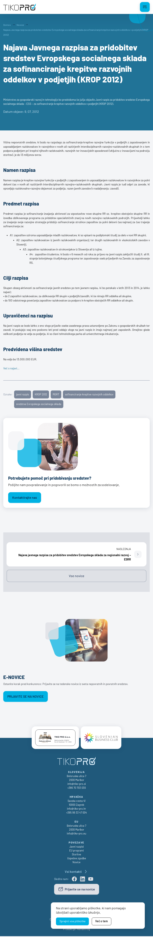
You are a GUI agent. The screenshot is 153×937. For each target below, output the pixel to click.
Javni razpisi (76, 847)
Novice (76, 863)
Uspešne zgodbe (76, 859)
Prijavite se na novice (25, 696)
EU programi (76, 851)
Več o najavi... (11, 368)
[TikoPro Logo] (19, 6)
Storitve (76, 855)
